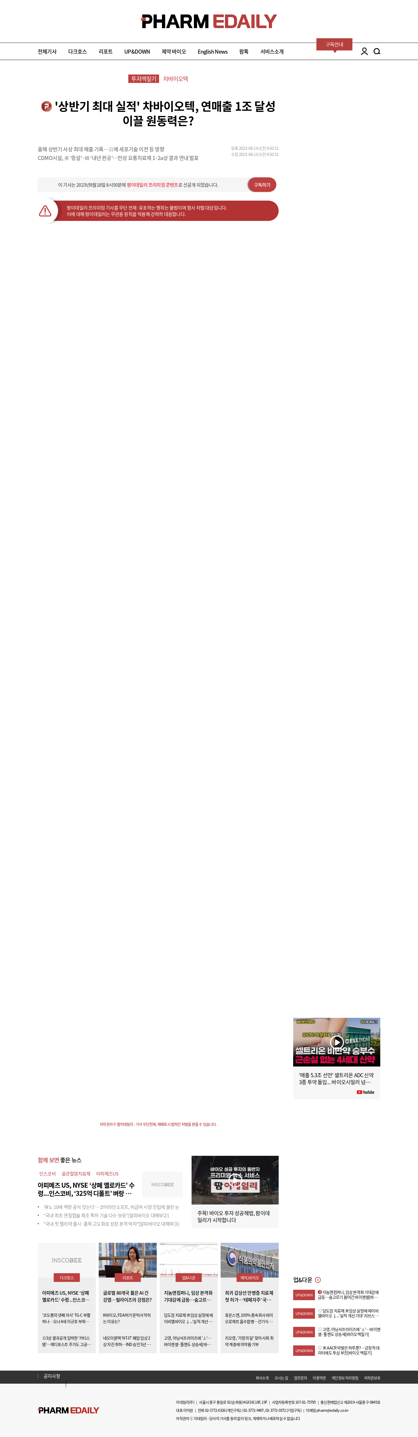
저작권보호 (372, 1377)
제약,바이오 (249, 1277)
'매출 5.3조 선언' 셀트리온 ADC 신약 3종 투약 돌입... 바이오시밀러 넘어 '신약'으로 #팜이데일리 (336, 1082)
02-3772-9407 (253, 1410)
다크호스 (77, 51)
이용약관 (319, 1377)
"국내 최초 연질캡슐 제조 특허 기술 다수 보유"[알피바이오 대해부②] (106, 1215)
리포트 (106, 51)
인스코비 (47, 1173)
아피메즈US (107, 1173)
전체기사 (47, 51)
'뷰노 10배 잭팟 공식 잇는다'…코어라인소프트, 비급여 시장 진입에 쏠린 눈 (111, 1206)
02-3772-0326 (215, 1410)
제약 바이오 (174, 51)
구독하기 (262, 184)
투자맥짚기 (143, 79)
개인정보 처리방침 (344, 1377)
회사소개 (262, 1377)
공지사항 (52, 1375)
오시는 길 (281, 1377)
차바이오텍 (175, 79)
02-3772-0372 (275, 1410)
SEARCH (377, 51)
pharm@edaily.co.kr (332, 1410)
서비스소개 (272, 51)
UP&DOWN (137, 51)
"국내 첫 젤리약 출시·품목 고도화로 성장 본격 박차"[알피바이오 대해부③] (111, 1223)
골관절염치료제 (76, 1173)
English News (213, 51)
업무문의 (300, 1377)
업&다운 (188, 1277)
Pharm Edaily (68, 1410)
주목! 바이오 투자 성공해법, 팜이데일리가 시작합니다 (233, 1216)
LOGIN (363, 51)
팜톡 (243, 51)
